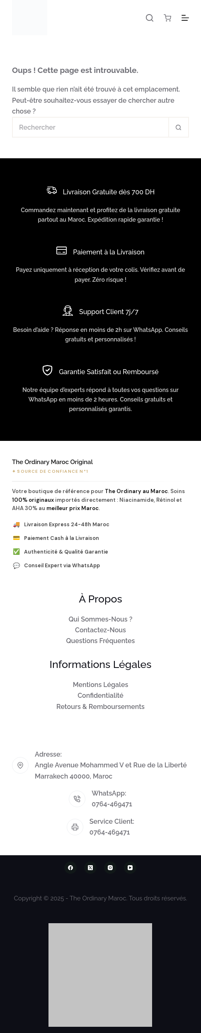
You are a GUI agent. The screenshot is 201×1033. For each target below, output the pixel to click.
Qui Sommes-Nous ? (101, 619)
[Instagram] (110, 867)
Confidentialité (100, 695)
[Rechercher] (149, 18)
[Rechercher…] (90, 127)
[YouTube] (130, 867)
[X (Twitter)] (90, 867)
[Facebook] (70, 867)
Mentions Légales (100, 685)
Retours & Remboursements (100, 707)
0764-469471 (112, 804)
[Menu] (185, 18)
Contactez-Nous (100, 630)
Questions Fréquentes (100, 641)
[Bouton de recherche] (178, 127)
